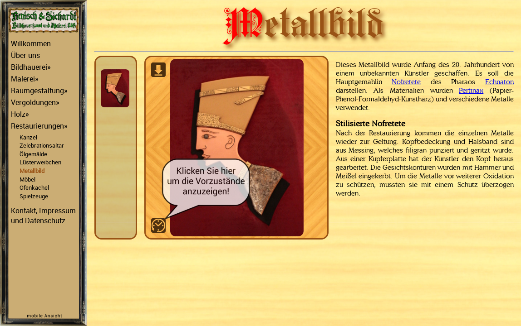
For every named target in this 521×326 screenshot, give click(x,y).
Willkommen (31, 43)
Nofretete (406, 81)
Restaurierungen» (39, 126)
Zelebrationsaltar (42, 145)
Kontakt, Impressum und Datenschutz (43, 215)
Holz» (20, 114)
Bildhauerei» (31, 67)
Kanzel (28, 137)
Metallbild (32, 171)
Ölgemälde (33, 154)
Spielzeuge (34, 196)
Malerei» (25, 79)
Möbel (27, 179)
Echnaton (499, 81)
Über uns (25, 55)
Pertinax (471, 90)
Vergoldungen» (35, 102)
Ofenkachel (34, 187)
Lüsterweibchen (40, 162)
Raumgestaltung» (39, 91)
